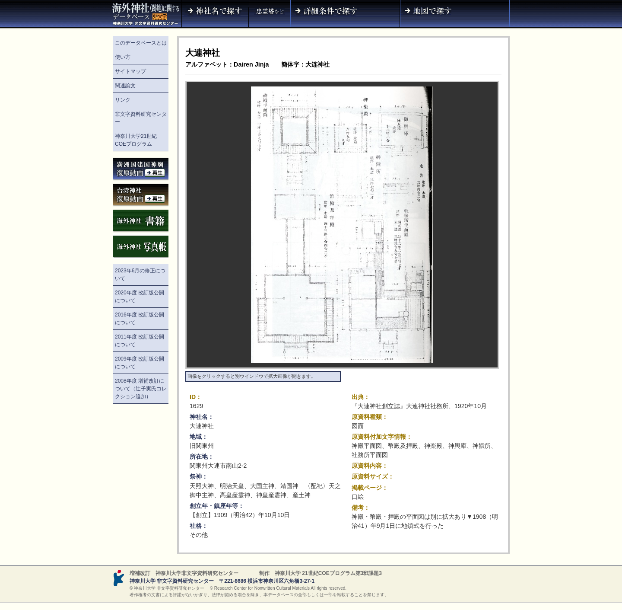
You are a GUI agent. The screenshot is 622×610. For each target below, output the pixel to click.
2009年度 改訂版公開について (139, 363)
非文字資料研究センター (141, 118)
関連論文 (125, 86)
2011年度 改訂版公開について (139, 341)
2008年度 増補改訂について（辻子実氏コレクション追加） (141, 388)
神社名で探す (215, 14)
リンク (122, 100)
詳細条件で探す (345, 14)
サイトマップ (130, 71)
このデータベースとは (141, 43)
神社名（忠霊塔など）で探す (269, 14)
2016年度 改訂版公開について (139, 319)
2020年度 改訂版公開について (139, 296)
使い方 (122, 57)
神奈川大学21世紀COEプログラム (136, 140)
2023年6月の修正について (140, 274)
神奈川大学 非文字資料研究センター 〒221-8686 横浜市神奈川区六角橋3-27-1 (222, 581)
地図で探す (455, 14)
